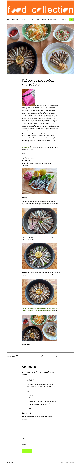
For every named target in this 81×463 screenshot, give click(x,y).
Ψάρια (17, 355)
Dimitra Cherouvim (33, 395)
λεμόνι (59, 356)
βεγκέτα (43, 356)
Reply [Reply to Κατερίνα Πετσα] (28, 391)
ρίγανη (62, 356)
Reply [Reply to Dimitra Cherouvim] (30, 408)
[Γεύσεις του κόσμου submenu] (56, 19)
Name (24, 433)
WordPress (71, 462)
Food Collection (10, 462)
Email (23, 438)
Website (24, 444)
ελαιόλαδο (51, 356)
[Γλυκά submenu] (45, 19)
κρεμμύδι (55, 356)
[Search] (71, 19)
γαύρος (46, 356)
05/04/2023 (29, 380)
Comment (24, 419)
